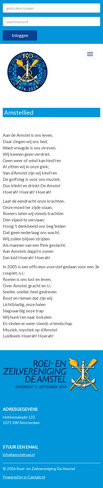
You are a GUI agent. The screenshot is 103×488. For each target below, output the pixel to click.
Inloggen (20, 35)
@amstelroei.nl (19, 454)
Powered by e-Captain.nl (24, 476)
